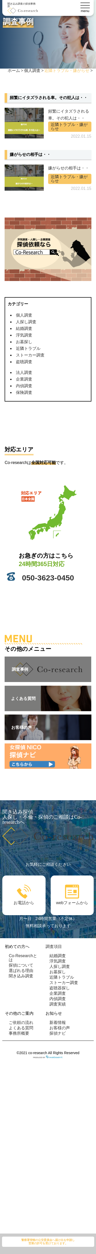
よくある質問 (21, 1028)
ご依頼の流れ (21, 1022)
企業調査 (24, 379)
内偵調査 (24, 386)
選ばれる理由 (21, 970)
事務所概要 (19, 1033)
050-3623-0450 (48, 578)
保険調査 (24, 392)
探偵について (21, 965)
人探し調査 (26, 322)
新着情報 (57, 1022)
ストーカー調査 (30, 355)
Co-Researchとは (23, 958)
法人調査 (24, 372)
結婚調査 (24, 328)
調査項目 (54, 946)
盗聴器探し (59, 988)
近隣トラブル (28, 348)
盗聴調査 (24, 362)
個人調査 (24, 315)
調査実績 (57, 1004)
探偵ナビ (57, 1033)
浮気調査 (24, 335)
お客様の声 (59, 1028)
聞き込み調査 (21, 976)
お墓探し (24, 342)
